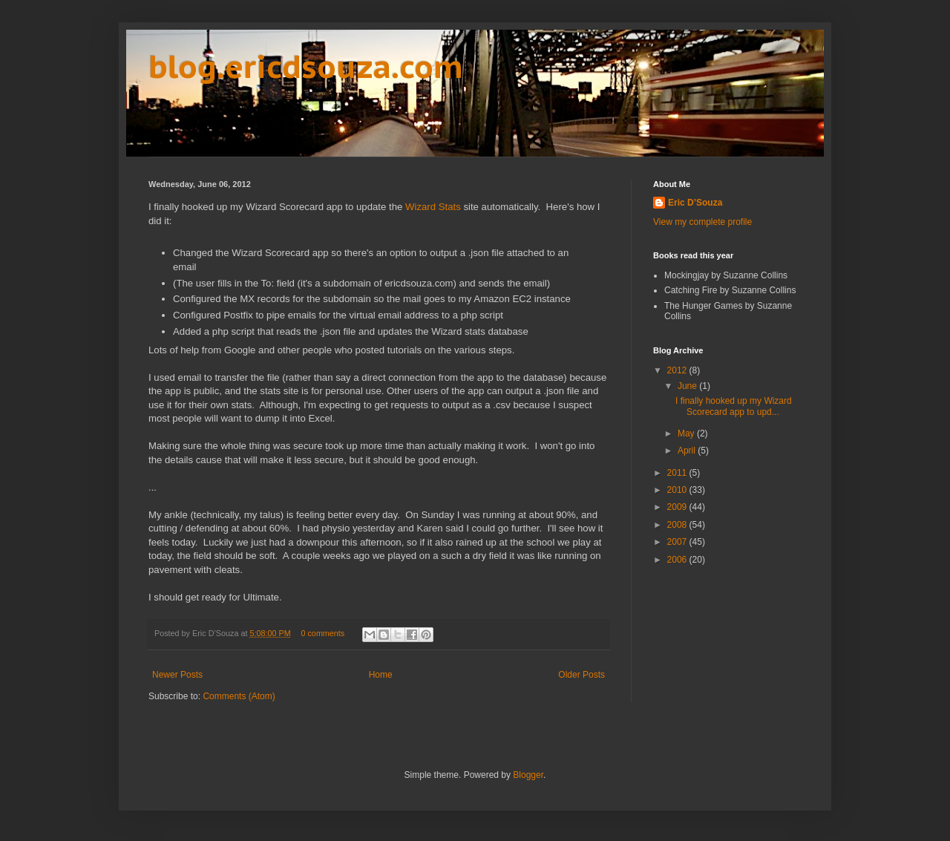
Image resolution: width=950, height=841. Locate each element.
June (688, 386)
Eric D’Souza (695, 202)
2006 (678, 559)
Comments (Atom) (239, 696)
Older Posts (581, 675)
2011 (678, 473)
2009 (678, 507)
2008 (678, 525)
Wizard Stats (433, 206)
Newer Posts (177, 675)
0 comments (322, 633)
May (687, 433)
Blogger (528, 775)
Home (381, 675)
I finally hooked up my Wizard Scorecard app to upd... (733, 406)
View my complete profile (702, 222)
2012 (678, 370)
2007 (678, 542)
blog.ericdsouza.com (305, 66)
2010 (678, 490)
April (688, 450)
